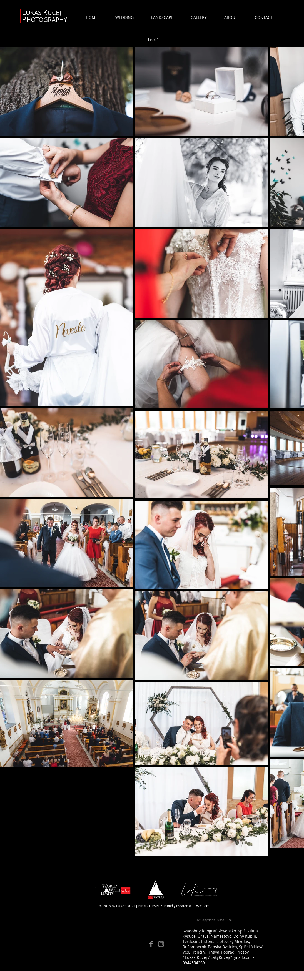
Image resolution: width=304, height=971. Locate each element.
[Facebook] (151, 944)
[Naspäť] (152, 39)
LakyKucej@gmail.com (231, 957)
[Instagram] (161, 944)
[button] (124, 15)
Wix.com (202, 906)
